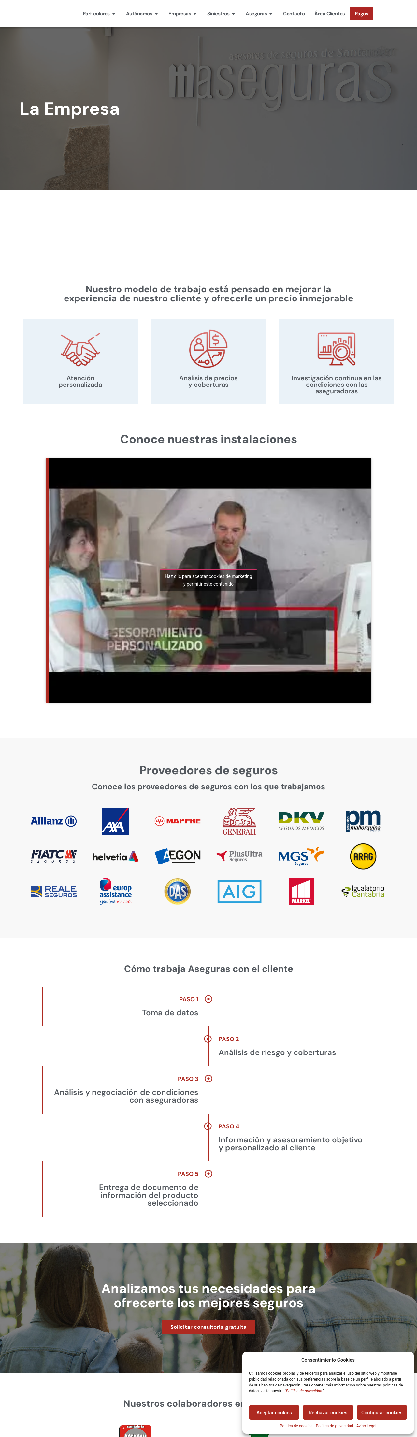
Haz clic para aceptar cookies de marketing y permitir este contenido (208, 580)
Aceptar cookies (274, 1412)
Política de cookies (296, 1426)
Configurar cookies (382, 1412)
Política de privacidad (334, 1426)
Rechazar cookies (328, 1412)
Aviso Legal (366, 1426)
